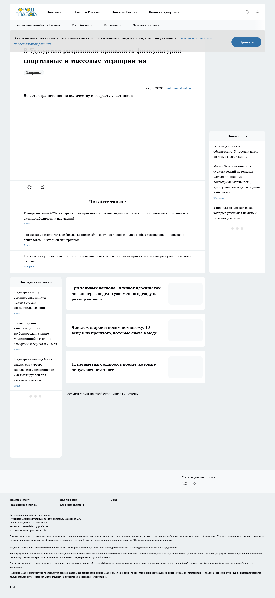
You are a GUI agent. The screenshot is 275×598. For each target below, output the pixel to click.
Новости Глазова (86, 12)
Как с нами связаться (72, 504)
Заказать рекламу (146, 25)
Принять (246, 42)
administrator (179, 88)
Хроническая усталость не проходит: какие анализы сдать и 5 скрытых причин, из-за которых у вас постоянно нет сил (107, 261)
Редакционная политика (23, 504)
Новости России (125, 12)
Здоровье (34, 72)
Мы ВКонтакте (82, 25)
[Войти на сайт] (257, 12)
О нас (114, 499)
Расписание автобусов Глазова (37, 25)
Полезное (54, 12)
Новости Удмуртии (164, 12)
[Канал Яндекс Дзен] (194, 484)
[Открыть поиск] (247, 12)
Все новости (113, 25)
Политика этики (69, 499)
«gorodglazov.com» (39, 514)
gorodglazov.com (109, 536)
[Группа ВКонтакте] (184, 484)
